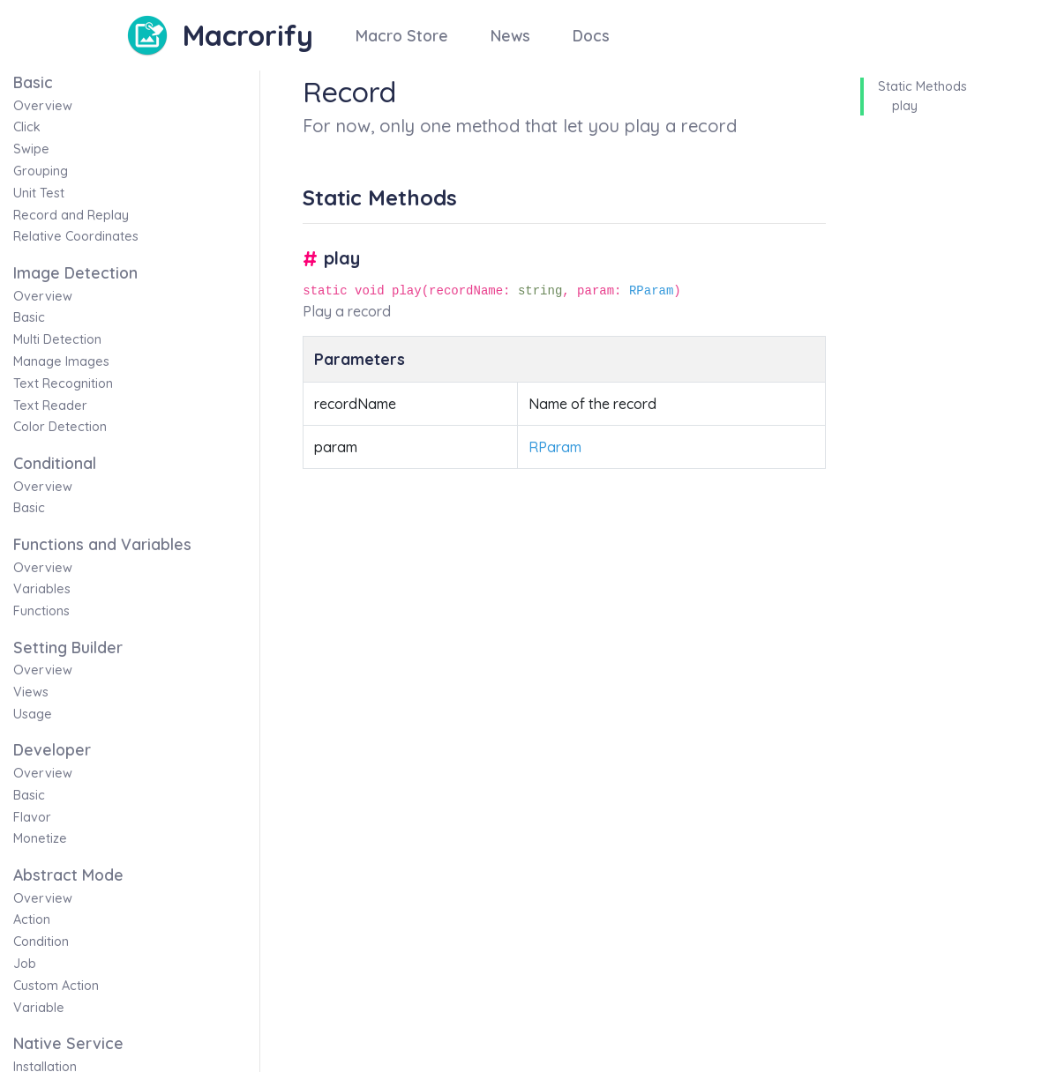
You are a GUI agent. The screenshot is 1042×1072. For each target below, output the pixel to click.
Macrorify (248, 35)
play (905, 106)
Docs (591, 35)
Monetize (40, 838)
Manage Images (61, 361)
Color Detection (60, 427)
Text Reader (50, 405)
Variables (42, 589)
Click (27, 127)
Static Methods (922, 86)
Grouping (40, 171)
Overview (42, 106)
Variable (38, 1008)
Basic (29, 317)
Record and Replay (71, 215)
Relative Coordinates (76, 236)
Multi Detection (57, 339)
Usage (32, 714)
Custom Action (56, 986)
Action (31, 919)
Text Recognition (63, 383)
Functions (41, 611)
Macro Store (402, 35)
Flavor (32, 817)
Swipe (31, 149)
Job (24, 964)
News (510, 35)
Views (31, 692)
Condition (41, 941)
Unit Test (38, 193)
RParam (651, 291)
